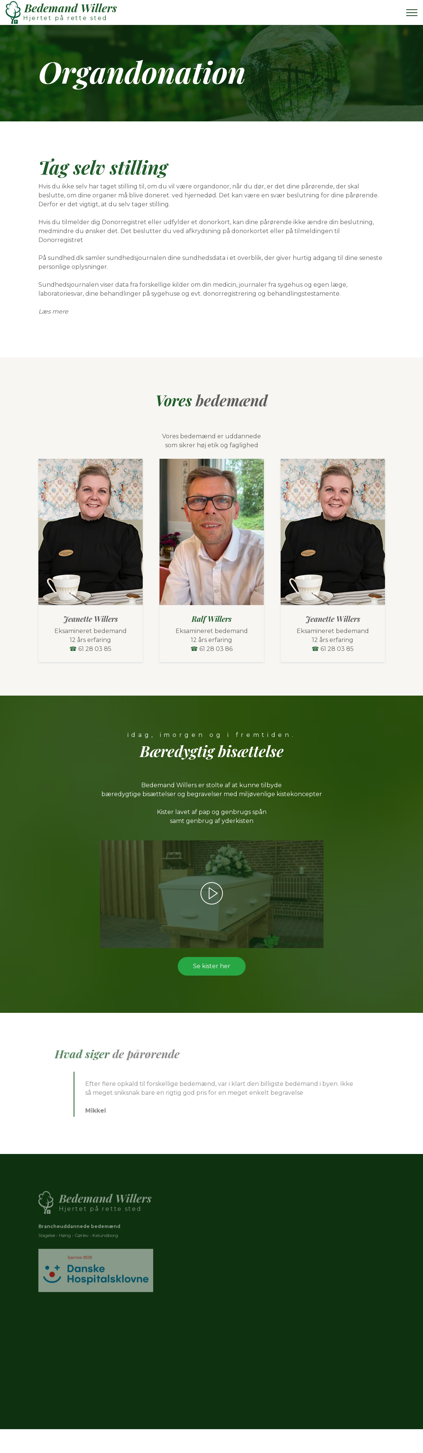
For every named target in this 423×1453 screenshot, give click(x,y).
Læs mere (53, 311)
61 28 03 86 (216, 648)
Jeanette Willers (90, 619)
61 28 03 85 (94, 648)
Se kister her (211, 966)
